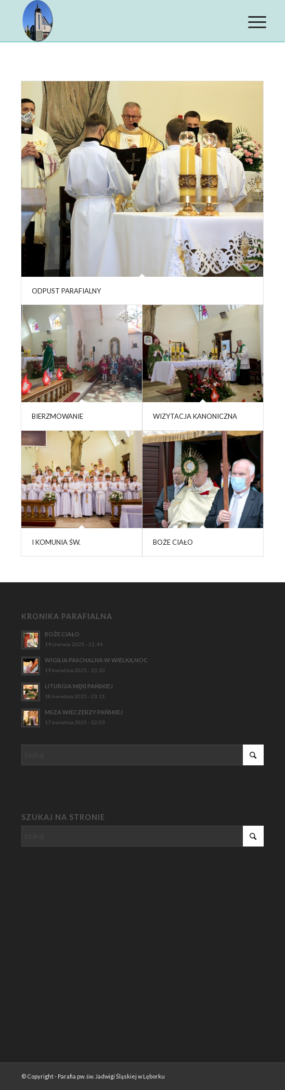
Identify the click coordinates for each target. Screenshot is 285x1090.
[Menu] (249, 22)
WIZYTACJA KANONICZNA (195, 416)
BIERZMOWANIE (57, 416)
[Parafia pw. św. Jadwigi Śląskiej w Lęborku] (118, 21)
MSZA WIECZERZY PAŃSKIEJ (84, 712)
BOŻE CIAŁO (173, 542)
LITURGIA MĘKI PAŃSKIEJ (79, 686)
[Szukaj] (142, 755)
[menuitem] (249, 22)
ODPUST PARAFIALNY (66, 291)
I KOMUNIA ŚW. (56, 542)
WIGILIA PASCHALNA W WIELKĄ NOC (96, 660)
